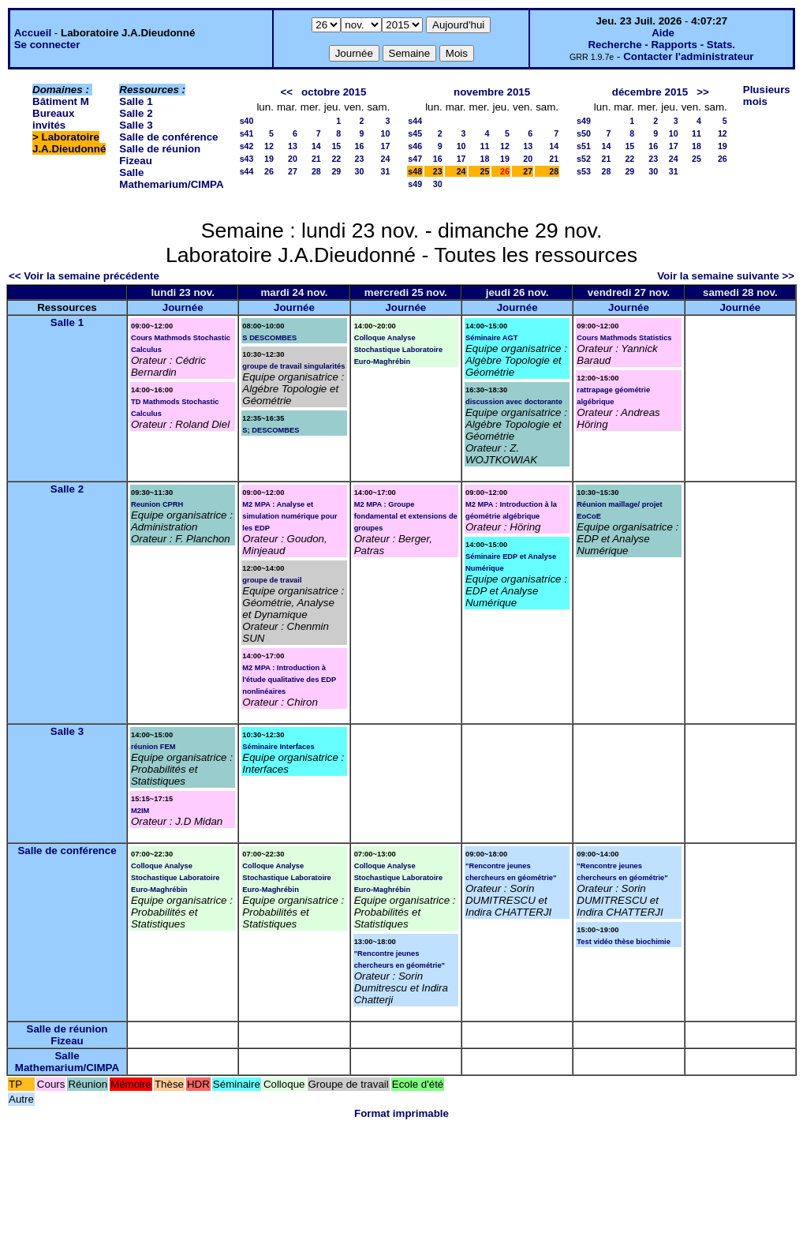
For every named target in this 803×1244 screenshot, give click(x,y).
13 (292, 146)
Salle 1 (135, 101)
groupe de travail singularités (293, 366)
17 (385, 146)
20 (292, 158)
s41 (247, 133)
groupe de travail (271, 580)
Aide (663, 33)
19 (269, 158)
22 (336, 158)
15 (336, 146)
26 (269, 171)
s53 (584, 171)
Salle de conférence (168, 137)
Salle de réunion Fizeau (67, 1035)
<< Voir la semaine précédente (84, 276)
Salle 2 (135, 113)
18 (485, 158)
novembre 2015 (492, 92)
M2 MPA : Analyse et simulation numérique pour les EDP (289, 516)
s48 (415, 171)
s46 (415, 146)
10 (385, 133)
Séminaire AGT (491, 338)
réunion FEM (153, 747)
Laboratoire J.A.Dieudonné (69, 143)
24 (385, 158)
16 (359, 146)
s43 (247, 158)
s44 (247, 171)
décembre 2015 (650, 92)
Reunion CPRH (157, 504)
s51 (584, 146)
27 (292, 171)
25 (485, 171)
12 (269, 146)
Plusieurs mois (766, 95)
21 (316, 158)
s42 (247, 146)
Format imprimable (401, 1113)
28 (316, 171)
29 (336, 171)
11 (485, 146)
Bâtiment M (60, 101)
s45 (415, 133)
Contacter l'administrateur (688, 56)
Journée (183, 307)
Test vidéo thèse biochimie (623, 942)
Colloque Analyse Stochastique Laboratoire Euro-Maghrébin (398, 349)
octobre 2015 (333, 92)
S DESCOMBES (269, 338)
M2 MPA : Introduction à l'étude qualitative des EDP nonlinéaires (289, 679)
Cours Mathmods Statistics (624, 338)
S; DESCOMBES (270, 430)
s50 (584, 133)
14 (316, 146)
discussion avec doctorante (513, 402)
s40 (247, 121)
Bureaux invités (53, 119)
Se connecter (47, 45)
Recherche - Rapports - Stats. (661, 45)
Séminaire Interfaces (278, 747)
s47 (415, 158)
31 (385, 171)
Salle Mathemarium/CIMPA (171, 178)
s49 (415, 184)
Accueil (32, 33)
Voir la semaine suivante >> (725, 276)
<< (286, 92)
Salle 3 (135, 125)
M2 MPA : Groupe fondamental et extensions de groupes (406, 516)
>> (703, 92)
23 (359, 158)
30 (359, 171)
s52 (584, 158)
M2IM (140, 811)
